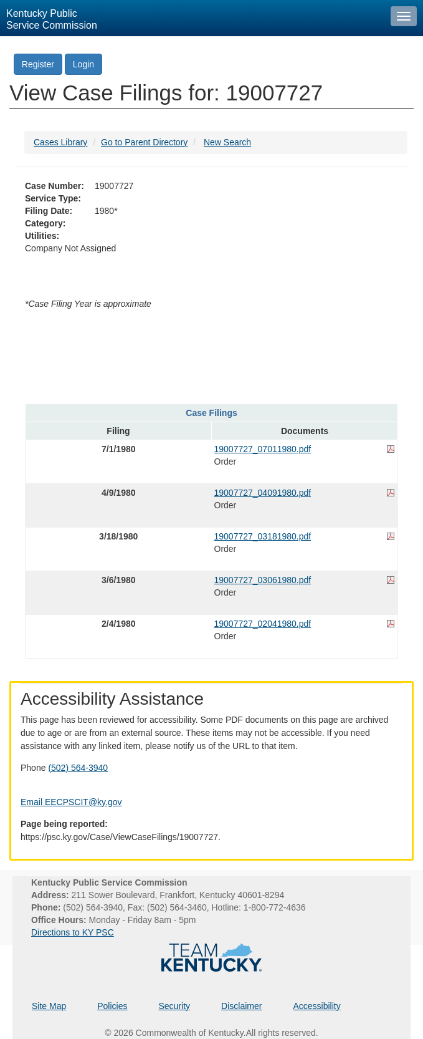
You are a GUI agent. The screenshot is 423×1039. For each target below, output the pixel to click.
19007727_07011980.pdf (262, 449)
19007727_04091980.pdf (262, 493)
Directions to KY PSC (72, 932)
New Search (227, 142)
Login (83, 64)
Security (175, 1006)
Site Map (49, 1006)
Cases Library (60, 142)
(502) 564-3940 (78, 768)
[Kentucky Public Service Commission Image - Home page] (192, 18)
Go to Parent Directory (144, 142)
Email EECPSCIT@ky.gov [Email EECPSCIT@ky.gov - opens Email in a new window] (71, 802)
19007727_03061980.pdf (262, 580)
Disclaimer (241, 1006)
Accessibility (316, 1006)
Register (38, 64)
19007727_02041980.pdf (262, 624)
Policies (112, 1006)
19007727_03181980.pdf (262, 536)
